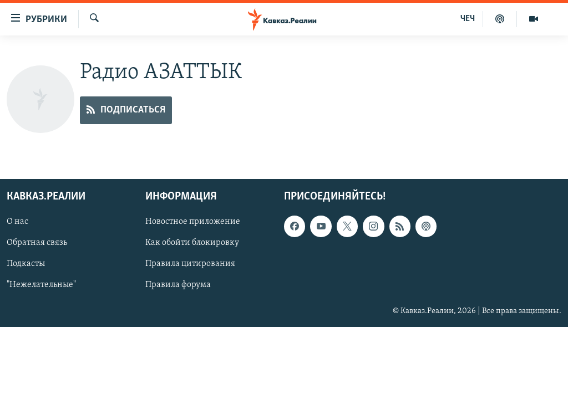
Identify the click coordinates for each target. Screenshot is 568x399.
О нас (17, 222)
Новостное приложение (192, 222)
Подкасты (26, 264)
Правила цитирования (190, 264)
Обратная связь (37, 243)
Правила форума (178, 285)
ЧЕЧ (467, 18)
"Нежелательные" (41, 285)
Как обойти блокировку (192, 243)
